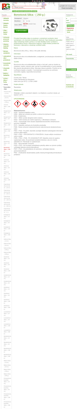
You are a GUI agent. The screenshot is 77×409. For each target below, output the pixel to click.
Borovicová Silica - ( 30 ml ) (7, 143)
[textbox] (28, 7)
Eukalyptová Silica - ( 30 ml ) (7, 222)
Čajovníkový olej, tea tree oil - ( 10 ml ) (7, 186)
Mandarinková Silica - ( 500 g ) (7, 356)
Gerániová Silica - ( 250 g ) (7, 270)
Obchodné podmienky (24, 11)
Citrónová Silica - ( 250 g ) (7, 173)
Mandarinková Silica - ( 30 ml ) (7, 344)
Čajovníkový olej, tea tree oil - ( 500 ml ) (7, 204)
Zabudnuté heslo (70, 31)
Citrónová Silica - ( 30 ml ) (7, 167)
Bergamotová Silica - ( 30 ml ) (7, 118)
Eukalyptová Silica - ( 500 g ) (7, 234)
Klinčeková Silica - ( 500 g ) (7, 307)
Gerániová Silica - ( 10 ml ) (7, 258)
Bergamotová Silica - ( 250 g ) (7, 124)
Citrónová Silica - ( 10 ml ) (7, 161)
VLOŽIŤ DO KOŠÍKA (21, 30)
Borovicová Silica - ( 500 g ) (7, 155)
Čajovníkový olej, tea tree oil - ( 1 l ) (7, 210)
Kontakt (34, 11)
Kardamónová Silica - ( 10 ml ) (7, 276)
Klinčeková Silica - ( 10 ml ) (7, 289)
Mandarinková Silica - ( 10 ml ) (7, 338)
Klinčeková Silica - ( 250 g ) (7, 301)
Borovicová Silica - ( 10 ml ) (7, 137)
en (39, 1)
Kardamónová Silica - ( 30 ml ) (7, 283)
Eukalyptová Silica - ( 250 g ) (7, 228)
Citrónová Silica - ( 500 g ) (7, 180)
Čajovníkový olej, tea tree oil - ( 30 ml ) (7, 192)
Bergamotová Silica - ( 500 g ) (7, 131)
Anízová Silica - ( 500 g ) (7, 106)
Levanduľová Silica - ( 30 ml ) (7, 319)
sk (34, 1)
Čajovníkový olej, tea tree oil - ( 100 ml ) (7, 198)
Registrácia (70, 28)
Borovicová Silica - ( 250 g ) (7, 149)
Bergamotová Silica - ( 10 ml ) (7, 112)
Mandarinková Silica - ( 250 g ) (7, 350)
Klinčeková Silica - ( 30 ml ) (7, 295)
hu (44, 1)
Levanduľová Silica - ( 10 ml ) (7, 313)
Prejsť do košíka (67, 8)
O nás (14, 11)
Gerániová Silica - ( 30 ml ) (7, 264)
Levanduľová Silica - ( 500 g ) (7, 332)
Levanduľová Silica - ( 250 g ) (7, 325)
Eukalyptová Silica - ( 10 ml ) (7, 216)
